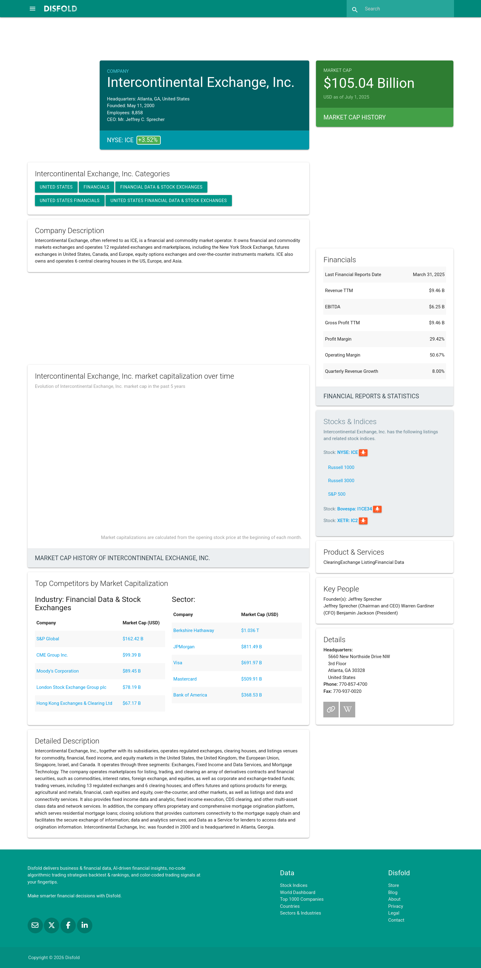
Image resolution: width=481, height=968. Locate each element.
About (394, 899)
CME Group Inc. (52, 655)
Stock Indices (293, 885)
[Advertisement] (240, 38)
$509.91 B (251, 679)
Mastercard (185, 679)
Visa (177, 663)
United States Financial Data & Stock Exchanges (168, 200)
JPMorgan (183, 647)
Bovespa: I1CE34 (354, 509)
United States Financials (70, 200)
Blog (393, 892)
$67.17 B (132, 703)
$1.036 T (250, 630)
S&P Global (48, 639)
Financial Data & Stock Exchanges (161, 187)
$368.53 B (251, 695)
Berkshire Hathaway (193, 630)
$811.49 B (251, 647)
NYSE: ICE (347, 452)
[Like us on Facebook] (68, 925)
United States (56, 187)
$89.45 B (132, 671)
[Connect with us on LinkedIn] (84, 925)
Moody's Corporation (58, 671)
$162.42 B (133, 639)
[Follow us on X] (52, 925)
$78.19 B (132, 687)
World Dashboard (297, 892)
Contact (396, 920)
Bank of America (190, 695)
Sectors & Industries (300, 913)
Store (393, 885)
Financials (97, 187)
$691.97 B (251, 663)
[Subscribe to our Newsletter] (36, 925)
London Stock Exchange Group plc (71, 687)
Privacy (395, 906)
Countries (290, 906)
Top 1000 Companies (302, 899)
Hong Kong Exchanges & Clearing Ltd (74, 703)
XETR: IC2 (347, 520)
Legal (393, 913)
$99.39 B (132, 655)
